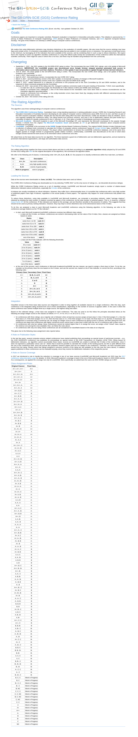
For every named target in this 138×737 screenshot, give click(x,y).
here (30, 151)
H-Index (54, 188)
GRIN (55, 39)
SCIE (102, 39)
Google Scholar (100, 128)
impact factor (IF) (17, 202)
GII (124, 37)
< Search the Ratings (18, 25)
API (83, 123)
